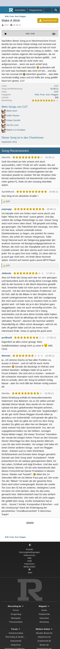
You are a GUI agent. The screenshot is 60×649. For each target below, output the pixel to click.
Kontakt (29, 549)
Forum (16, 610)
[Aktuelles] (48, 10)
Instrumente (15, 641)
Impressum (29, 564)
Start (30, 572)
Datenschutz (29, 555)
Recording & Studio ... (16, 637)
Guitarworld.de (44, 641)
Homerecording (16, 633)
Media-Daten (29, 566)
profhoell (7, 337)
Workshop (44, 622)
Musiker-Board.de (44, 633)
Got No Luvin (12, 125)
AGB (29, 561)
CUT (6, 25)
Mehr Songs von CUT (15, 106)
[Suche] (55, 10)
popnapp (7, 209)
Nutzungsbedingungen (29, 552)
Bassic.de (44, 645)
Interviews (44, 618)
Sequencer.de (44, 637)
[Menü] (4, 10)
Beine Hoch (11, 111)
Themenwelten (16, 622)
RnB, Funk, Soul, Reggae (46, 94)
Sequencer (16, 645)
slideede (6, 273)
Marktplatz (16, 618)
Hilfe (29, 558)
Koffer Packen (12, 115)
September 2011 (9, 142)
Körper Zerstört (13, 120)
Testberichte (44, 614)
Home (44, 610)
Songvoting (16, 614)
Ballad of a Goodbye (15, 130)
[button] (30, 544)
